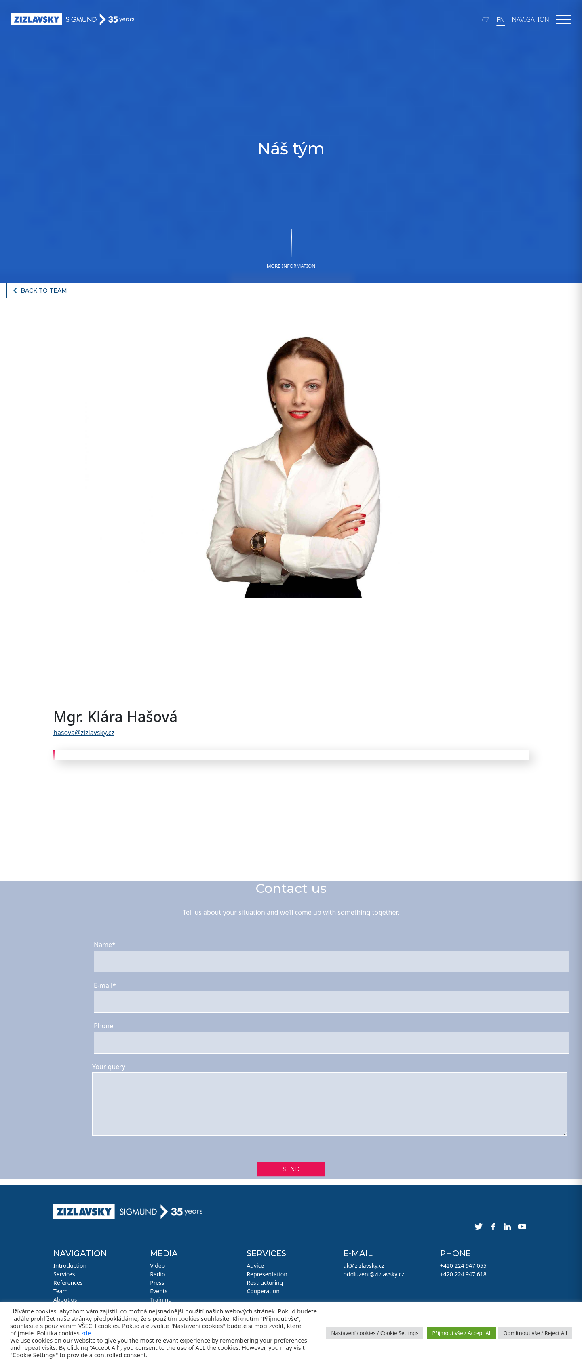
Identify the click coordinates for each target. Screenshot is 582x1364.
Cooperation (263, 1291)
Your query (108, 1066)
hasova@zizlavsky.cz (83, 732)
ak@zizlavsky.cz (364, 1265)
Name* (105, 944)
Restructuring (265, 1282)
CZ (485, 19)
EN (500, 19)
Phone (103, 1025)
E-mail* (105, 985)
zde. (87, 1333)
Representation (267, 1274)
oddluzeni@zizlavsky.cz (374, 1274)
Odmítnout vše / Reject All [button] (535, 1333)
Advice (255, 1265)
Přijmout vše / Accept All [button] (461, 1333)
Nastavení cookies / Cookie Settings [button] (374, 1333)
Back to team (44, 290)
